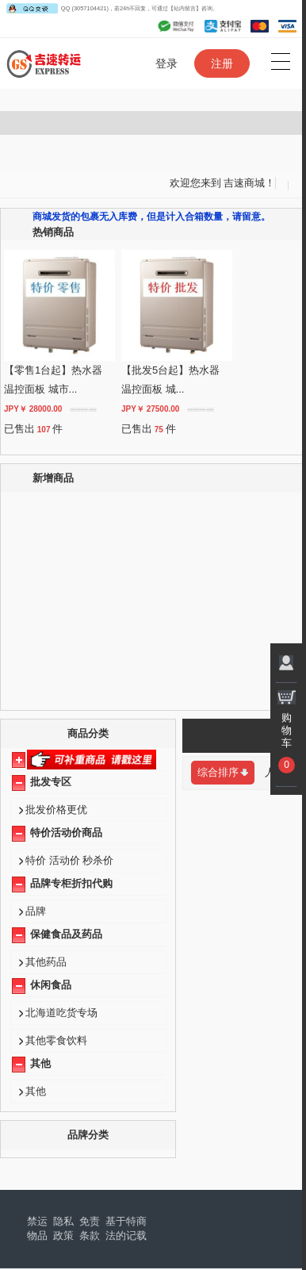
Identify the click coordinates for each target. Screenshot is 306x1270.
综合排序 (222, 772)
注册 (222, 63)
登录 (166, 63)
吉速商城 (244, 183)
